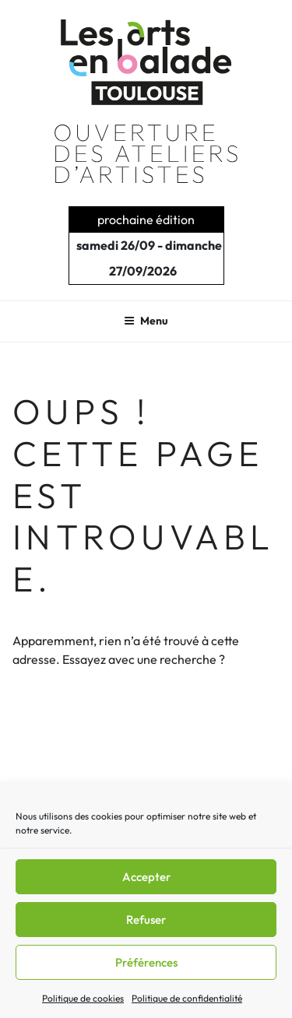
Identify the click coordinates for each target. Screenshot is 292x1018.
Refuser (146, 919)
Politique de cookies (83, 998)
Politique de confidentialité (187, 998)
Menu (146, 321)
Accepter (146, 876)
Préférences (146, 962)
